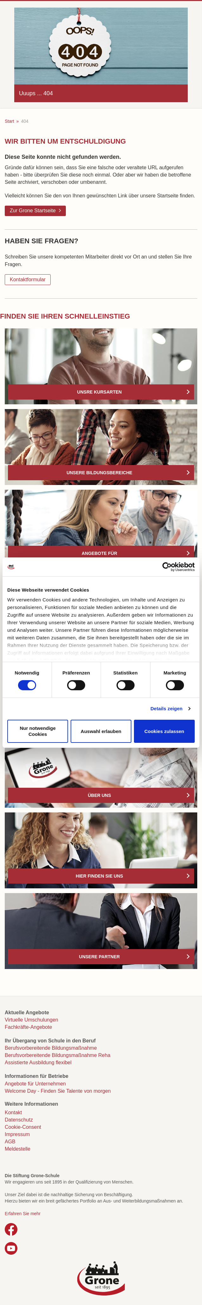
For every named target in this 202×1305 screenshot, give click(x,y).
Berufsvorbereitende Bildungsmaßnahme (51, 1048)
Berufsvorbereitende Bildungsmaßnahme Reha (57, 1055)
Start (9, 121)
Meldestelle (17, 1149)
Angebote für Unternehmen (35, 1083)
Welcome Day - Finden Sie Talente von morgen (58, 1091)
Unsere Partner (99, 956)
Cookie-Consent (23, 1127)
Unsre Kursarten (99, 392)
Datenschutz (19, 1119)
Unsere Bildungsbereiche (99, 472)
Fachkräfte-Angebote (28, 1027)
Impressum (17, 1134)
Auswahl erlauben (101, 731)
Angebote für (99, 553)
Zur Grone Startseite (33, 210)
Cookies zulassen (164, 731)
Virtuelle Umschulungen (31, 1019)
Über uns (99, 795)
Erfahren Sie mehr (23, 1213)
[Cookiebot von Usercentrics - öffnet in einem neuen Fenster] (167, 566)
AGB (10, 1141)
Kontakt (13, 1112)
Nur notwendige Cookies (38, 731)
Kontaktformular (28, 279)
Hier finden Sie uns (99, 876)
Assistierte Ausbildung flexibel (38, 1062)
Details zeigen (166, 708)
